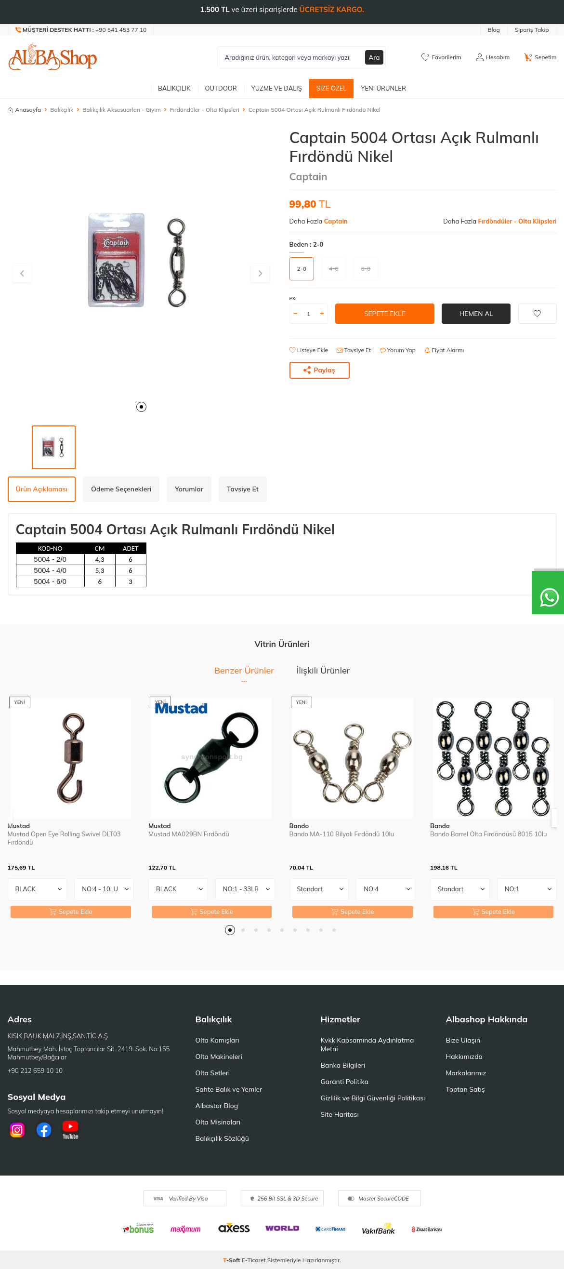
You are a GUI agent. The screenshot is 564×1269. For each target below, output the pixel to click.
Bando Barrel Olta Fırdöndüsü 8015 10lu (488, 834)
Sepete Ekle (385, 313)
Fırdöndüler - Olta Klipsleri (204, 109)
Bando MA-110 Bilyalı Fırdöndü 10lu (341, 834)
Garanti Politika (345, 1081)
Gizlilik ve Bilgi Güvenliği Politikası (373, 1098)
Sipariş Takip (532, 29)
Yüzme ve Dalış (276, 88)
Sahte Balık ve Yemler (229, 1089)
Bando (299, 826)
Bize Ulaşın (463, 1040)
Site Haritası (340, 1114)
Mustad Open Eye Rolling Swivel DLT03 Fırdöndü (64, 838)
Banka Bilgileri (343, 1065)
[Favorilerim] (441, 57)
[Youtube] (70, 1129)
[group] (141, 262)
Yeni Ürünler (383, 88)
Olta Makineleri (219, 1056)
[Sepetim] (540, 57)
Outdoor (221, 88)
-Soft (232, 1260)
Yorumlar (189, 489)
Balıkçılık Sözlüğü (222, 1138)
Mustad (19, 826)
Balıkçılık (174, 88)
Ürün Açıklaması (41, 489)
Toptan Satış (465, 1089)
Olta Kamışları (217, 1040)
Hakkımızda (464, 1056)
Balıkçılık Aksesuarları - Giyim (121, 109)
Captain (308, 176)
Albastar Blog (217, 1105)
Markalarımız (466, 1073)
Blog (494, 29)
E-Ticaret (254, 1260)
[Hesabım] (493, 57)
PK (292, 298)
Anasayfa (24, 109)
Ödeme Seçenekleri (121, 489)
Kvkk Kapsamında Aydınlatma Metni (367, 1044)
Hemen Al (476, 313)
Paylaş (319, 370)
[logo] (53, 57)
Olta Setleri (213, 1073)
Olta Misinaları (218, 1122)
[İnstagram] (17, 1129)
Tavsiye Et (354, 350)
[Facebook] (43, 1129)
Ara (374, 57)
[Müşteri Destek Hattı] (81, 30)
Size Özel (331, 88)
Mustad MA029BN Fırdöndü (188, 834)
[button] (141, 407)
